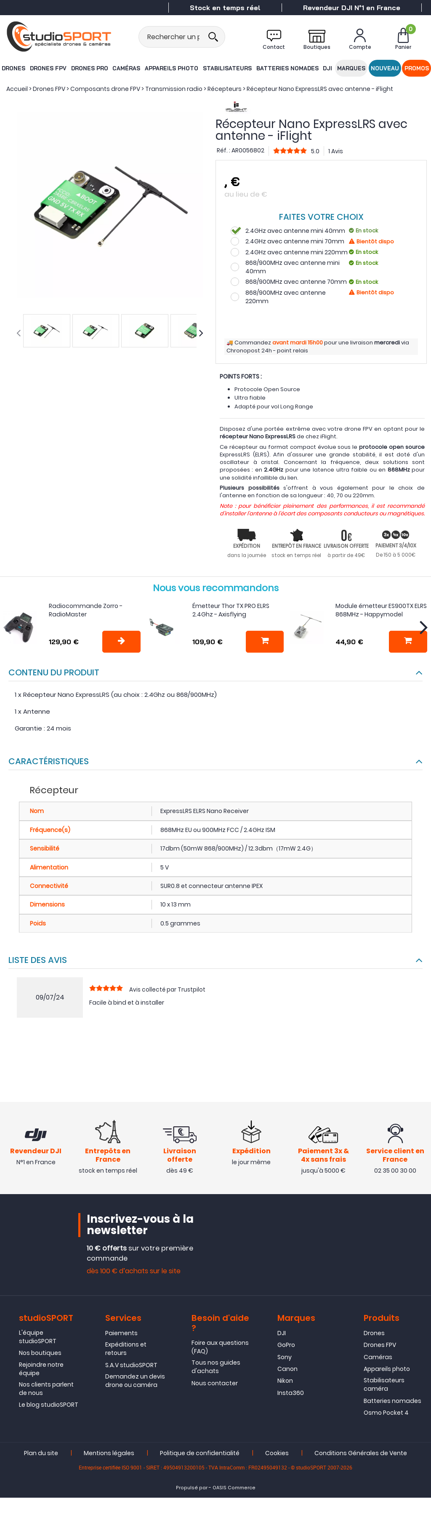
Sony (284, 1359)
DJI (326, 68)
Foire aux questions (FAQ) (220, 1349)
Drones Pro (89, 68)
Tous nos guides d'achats (216, 1368)
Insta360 (290, 1395)
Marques (351, 68)
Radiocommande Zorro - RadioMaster (85, 610)
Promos (417, 68)
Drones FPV (48, 68)
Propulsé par (192, 1489)
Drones (13, 68)
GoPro (286, 1347)
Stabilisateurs (227, 68)
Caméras (127, 68)
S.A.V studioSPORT (131, 1367)
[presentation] (18, 333)
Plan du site (41, 1455)
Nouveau (385, 68)
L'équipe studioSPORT (37, 1339)
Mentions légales (109, 1455)
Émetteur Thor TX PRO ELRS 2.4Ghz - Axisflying (230, 610)
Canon (287, 1371)
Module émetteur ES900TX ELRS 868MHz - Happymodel (381, 610)
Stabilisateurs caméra (384, 1386)
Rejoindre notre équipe (41, 1371)
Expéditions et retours (125, 1350)
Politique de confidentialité (199, 1455)
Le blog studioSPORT (48, 1407)
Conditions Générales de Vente (360, 1455)
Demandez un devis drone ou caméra (135, 1382)
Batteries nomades (286, 68)
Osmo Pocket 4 (386, 1415)
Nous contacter (215, 1385)
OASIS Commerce (234, 1489)
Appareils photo (172, 68)
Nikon (285, 1383)
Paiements (121, 1335)
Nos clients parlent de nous (46, 1390)
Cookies (277, 1455)
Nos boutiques (40, 1355)
